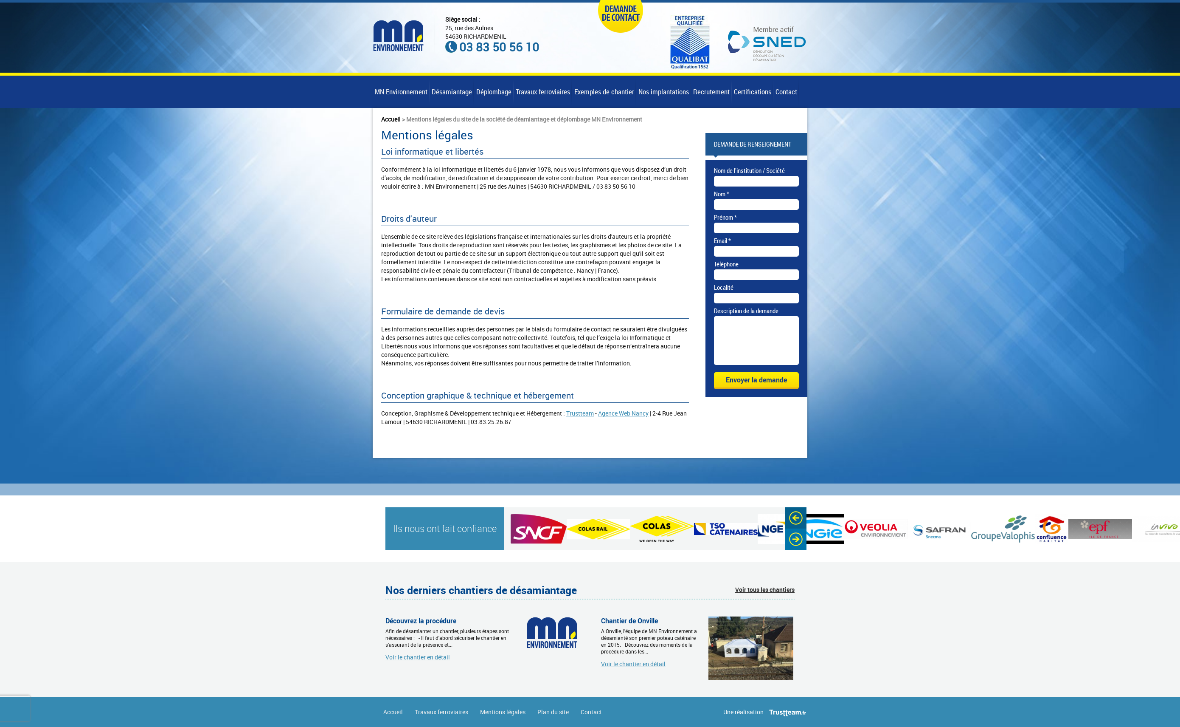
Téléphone (726, 264)
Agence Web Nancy (623, 413)
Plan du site (553, 712)
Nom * (721, 194)
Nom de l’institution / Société (749, 170)
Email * (722, 240)
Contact (786, 91)
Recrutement (711, 91)
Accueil (391, 119)
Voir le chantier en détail (417, 656)
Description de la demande (746, 310)
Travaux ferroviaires (543, 91)
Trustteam (580, 413)
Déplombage (493, 91)
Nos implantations (663, 91)
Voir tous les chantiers (765, 590)
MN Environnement (401, 91)
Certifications (752, 91)
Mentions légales (502, 712)
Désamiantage (452, 91)
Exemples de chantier (604, 91)
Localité (723, 287)
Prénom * (725, 217)
